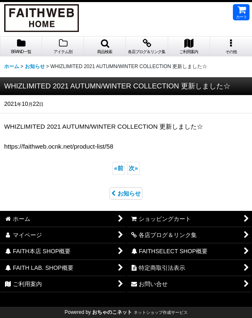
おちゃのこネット (112, 312)
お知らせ (126, 193)
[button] (105, 46)
